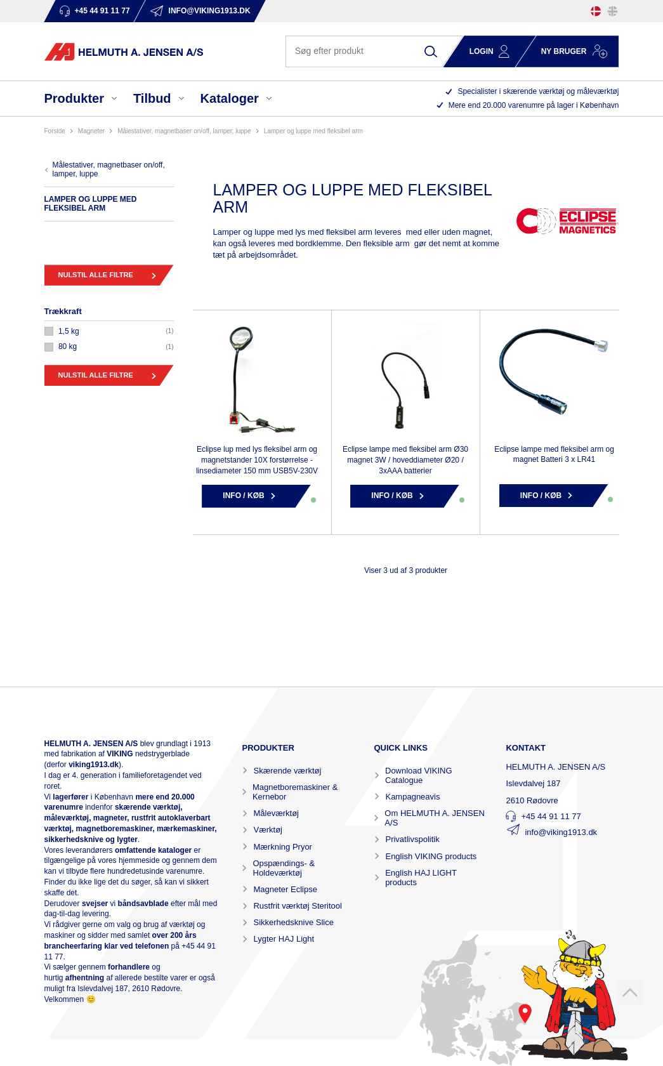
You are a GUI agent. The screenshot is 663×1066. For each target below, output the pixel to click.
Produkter (74, 98)
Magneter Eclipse (285, 889)
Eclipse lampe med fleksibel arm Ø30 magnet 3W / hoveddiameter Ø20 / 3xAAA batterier (405, 460)
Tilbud (152, 98)
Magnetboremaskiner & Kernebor (295, 791)
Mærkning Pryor (282, 847)
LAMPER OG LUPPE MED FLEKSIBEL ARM (313, 131)
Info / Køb (243, 495)
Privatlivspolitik (412, 839)
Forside (54, 131)
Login (481, 51)
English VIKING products (430, 856)
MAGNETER (91, 131)
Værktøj (267, 829)
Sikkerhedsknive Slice (293, 922)
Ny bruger (564, 51)
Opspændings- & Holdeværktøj (284, 868)
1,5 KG (68, 331)
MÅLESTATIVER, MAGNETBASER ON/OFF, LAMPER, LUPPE (184, 131)
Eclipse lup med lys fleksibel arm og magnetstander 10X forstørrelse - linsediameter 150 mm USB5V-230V (257, 460)
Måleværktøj (276, 813)
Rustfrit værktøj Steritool (297, 906)
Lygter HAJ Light (283, 939)
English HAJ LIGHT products (420, 877)
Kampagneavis (412, 796)
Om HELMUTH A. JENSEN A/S (434, 817)
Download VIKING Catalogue (418, 775)
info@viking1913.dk (561, 832)
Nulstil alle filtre (95, 275)
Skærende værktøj (287, 770)
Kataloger (229, 98)
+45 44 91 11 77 (551, 816)
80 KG (67, 346)
